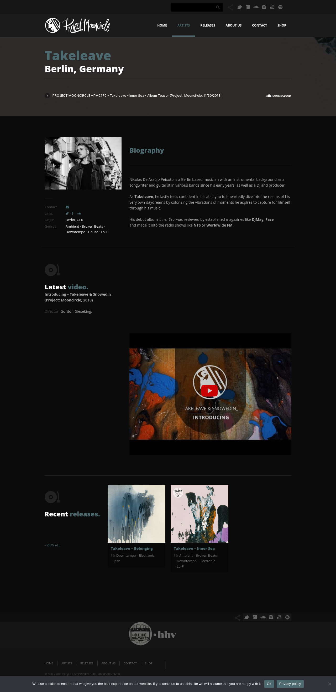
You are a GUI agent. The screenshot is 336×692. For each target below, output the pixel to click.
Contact (259, 25)
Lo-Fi (180, 566)
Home (162, 25)
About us (234, 25)
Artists (183, 25)
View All (53, 545)
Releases (207, 25)
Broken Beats (206, 555)
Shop (281, 25)
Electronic (146, 555)
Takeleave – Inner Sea (194, 548)
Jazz (117, 560)
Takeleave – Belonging (132, 548)
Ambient (186, 555)
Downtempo (126, 555)
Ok (269, 684)
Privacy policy (290, 684)
